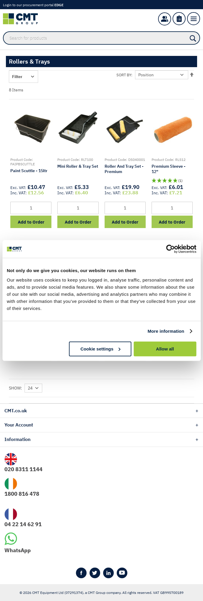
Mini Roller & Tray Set (77, 166)
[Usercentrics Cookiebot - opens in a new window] (170, 249)
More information (165, 331)
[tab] (101, 411)
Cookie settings (100, 348)
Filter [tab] (17, 76)
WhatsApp (17, 550)
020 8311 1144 (23, 469)
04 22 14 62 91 (23, 524)
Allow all (165, 348)
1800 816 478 (21, 493)
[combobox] (101, 38)
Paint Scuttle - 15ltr (29, 170)
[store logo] (23, 18)
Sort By (123, 74)
